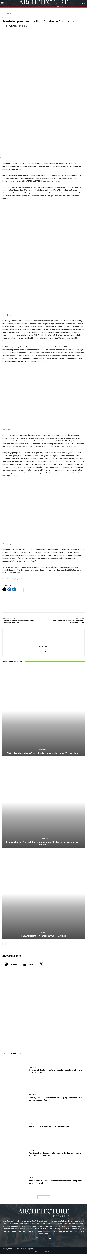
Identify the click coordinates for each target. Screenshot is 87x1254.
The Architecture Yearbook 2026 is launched (43, 936)
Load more (43, 1197)
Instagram (14, 964)
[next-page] (7, 943)
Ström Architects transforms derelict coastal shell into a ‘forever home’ (43, 753)
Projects (43, 750)
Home (4, 13)
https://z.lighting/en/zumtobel (13, 579)
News (10, 13)
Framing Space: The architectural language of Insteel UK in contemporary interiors (43, 843)
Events (31, 1150)
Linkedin (32, 964)
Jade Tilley (13, 26)
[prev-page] (4, 943)
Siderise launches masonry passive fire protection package (18, 621)
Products (43, 838)
